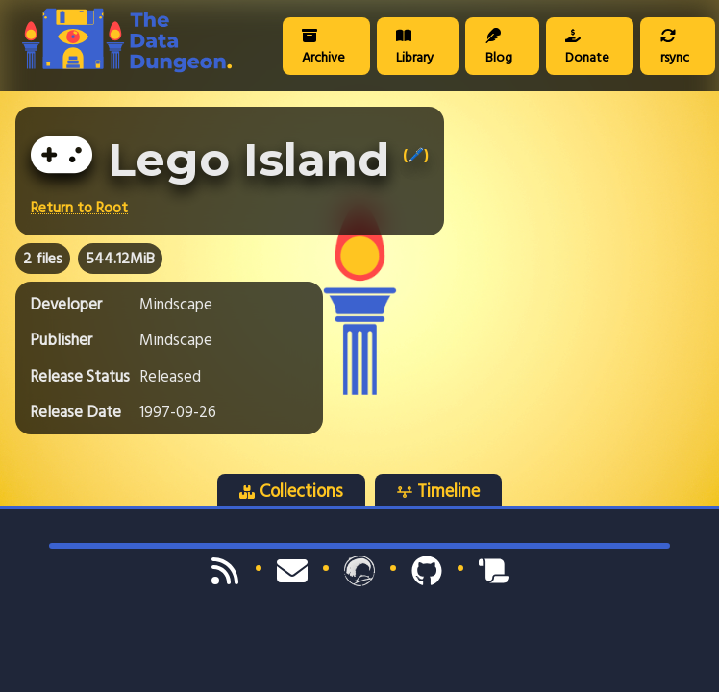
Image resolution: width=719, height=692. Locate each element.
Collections (291, 491)
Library (415, 48)
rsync (674, 48)
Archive (323, 48)
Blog (498, 48)
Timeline (438, 491)
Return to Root (79, 207)
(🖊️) (416, 154)
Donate (587, 48)
